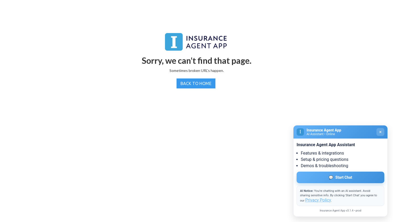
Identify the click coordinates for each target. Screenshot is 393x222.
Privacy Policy (318, 200)
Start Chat (340, 177)
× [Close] (380, 132)
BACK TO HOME (195, 83)
